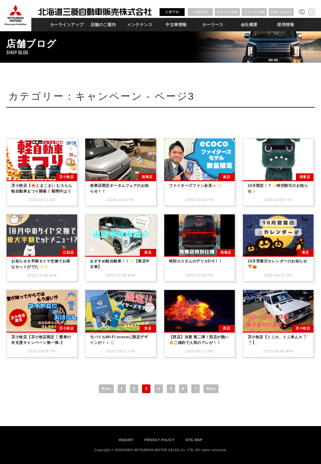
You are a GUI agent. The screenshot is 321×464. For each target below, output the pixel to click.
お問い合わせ (281, 12)
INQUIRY (126, 440)
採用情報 (285, 24)
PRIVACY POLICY (160, 440)
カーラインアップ (67, 24)
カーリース (213, 24)
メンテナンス (139, 24)
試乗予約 (200, 12)
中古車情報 (176, 24)
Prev (106, 389)
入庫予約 (172, 12)
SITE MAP (193, 440)
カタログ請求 (227, 12)
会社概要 (249, 24)
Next (211, 389)
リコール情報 (254, 12)
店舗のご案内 (103, 24)
